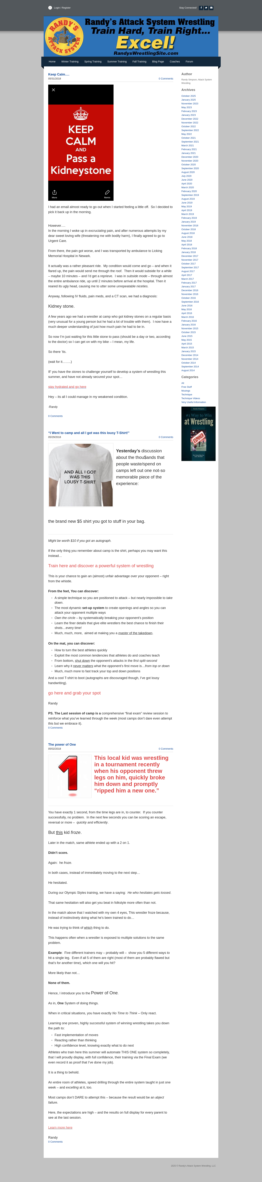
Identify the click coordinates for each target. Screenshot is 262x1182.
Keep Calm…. (58, 74)
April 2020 (186, 183)
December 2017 (189, 256)
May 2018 (186, 240)
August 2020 (188, 172)
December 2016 (189, 290)
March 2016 (187, 317)
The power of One (62, 744)
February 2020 (189, 191)
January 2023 (188, 115)
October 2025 (188, 96)
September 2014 (190, 366)
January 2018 (188, 252)
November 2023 (189, 103)
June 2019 (186, 202)
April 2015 (186, 343)
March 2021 (187, 145)
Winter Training (69, 61)
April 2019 (186, 210)
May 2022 (186, 134)
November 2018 (189, 225)
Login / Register (62, 7)
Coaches (175, 61)
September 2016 (190, 301)
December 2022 (189, 118)
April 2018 (186, 244)
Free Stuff (186, 387)
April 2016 (186, 313)
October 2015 (188, 332)
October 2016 (188, 298)
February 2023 (189, 111)
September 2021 (190, 141)
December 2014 (189, 355)
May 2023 (186, 107)
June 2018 (186, 237)
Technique (186, 394)
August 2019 (188, 198)
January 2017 (188, 286)
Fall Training (139, 61)
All (182, 383)
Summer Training (117, 61)
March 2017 (187, 279)
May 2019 (186, 206)
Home (52, 61)
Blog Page (158, 61)
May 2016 (186, 309)
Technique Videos (190, 398)
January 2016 (188, 324)
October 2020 (188, 164)
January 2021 (188, 153)
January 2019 (188, 221)
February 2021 (189, 149)
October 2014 (188, 362)
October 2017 (188, 263)
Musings (185, 390)
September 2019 (190, 195)
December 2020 (189, 157)
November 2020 (189, 160)
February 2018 (189, 248)
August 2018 (188, 233)
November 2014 (189, 359)
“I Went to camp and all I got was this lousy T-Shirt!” (89, 433)
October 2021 (188, 137)
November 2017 (189, 259)
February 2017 (189, 282)
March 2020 (187, 187)
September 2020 (190, 168)
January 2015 (188, 351)
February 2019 (189, 218)
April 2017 (186, 275)
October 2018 (188, 229)
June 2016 (186, 305)
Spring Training (93, 61)
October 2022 (188, 126)
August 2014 (188, 370)
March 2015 (187, 347)
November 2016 (189, 294)
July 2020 (186, 176)
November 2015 (189, 328)
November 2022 (189, 122)
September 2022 (190, 130)
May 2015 (186, 340)
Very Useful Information (193, 402)
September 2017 (190, 267)
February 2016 (189, 320)
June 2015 (186, 336)
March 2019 (187, 214)
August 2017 (188, 271)
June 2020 (186, 179)
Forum (189, 61)
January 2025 (188, 99)
